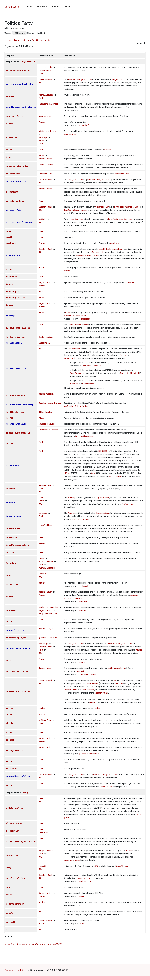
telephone (11, 768)
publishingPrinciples (18, 691)
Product (123, 355)
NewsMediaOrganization (80, 79)
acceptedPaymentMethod (18, 70)
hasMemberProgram (15, 395)
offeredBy (84, 586)
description (12, 831)
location (11, 563)
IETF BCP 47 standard (81, 519)
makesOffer (12, 584)
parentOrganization (17, 671)
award (9, 149)
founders (129, 282)
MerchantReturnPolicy (50, 403)
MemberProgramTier (48, 607)
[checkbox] (75, 43)
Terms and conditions (15, 970)
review (9, 708)
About (68, 6)
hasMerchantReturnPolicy (19, 404)
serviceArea (70, 134)
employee (11, 243)
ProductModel (89, 383)
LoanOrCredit (45, 67)
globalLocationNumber (18, 328)
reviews (98, 708)
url (8, 929)
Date (41, 201)
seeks (9, 714)
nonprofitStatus (15, 630)
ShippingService (47, 423)
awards (107, 149)
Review (42, 708)
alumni (9, 123)
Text (41, 73)
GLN (93, 473)
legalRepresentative (17, 545)
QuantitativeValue (48, 637)
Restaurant (97, 252)
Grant (41, 312)
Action (42, 902)
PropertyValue (46, 850)
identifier (12, 855)
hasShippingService (16, 423)
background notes (72, 860)
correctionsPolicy (16, 181)
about (82, 923)
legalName (11, 537)
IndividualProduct (91, 365)
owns (8, 660)
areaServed (12, 137)
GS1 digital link (74, 348)
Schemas (42, 6)
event (9, 269)
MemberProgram (46, 393)
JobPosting (127, 504)
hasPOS (9, 418)
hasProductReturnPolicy (76, 406)
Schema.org (11, 6)
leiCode (67, 473)
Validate (56, 6)
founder (10, 284)
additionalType (14, 808)
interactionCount (84, 436)
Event (41, 267)
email (9, 237)
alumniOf (84, 125)
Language (43, 513)
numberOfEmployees (16, 637)
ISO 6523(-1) (103, 451)
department (12, 191)
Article (43, 219)
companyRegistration (17, 166)
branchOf (79, 671)
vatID (111, 476)
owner (82, 662)
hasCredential (14, 343)
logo (8, 575)
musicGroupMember (73, 598)
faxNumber (11, 276)
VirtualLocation (47, 567)
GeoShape (43, 137)
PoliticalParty (41, 40)
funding (10, 315)
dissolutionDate (15, 201)
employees (115, 243)
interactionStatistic (18, 433)
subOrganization (116, 668)
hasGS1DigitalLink (16, 368)
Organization (21, 40)
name (8, 887)
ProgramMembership (48, 613)
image (9, 867)
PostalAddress (46, 94)
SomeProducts (77, 373)
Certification (46, 164)
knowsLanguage (13, 516)
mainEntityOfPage (15, 878)
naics (9, 621)
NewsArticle (88, 689)
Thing (7, 40)
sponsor (10, 740)
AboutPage (43, 643)
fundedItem (84, 318)
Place (41, 140)
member (9, 596)
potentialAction (15, 903)
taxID (118, 476)
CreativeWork (45, 79)
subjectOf (11, 922)
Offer (42, 582)
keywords (10, 488)
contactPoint (13, 173)
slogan (9, 732)
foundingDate (13, 291)
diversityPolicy (15, 210)
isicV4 (9, 443)
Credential (44, 343)
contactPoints (122, 173)
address (10, 96)
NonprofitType (46, 628)
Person (42, 122)
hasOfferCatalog (15, 412)
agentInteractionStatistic (21, 107)
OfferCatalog (45, 412)
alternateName (14, 823)
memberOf (84, 601)
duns (8, 231)
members (134, 595)
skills (9, 723)
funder (9, 305)
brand (9, 157)
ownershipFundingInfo (75, 315)
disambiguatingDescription (21, 841)
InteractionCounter (48, 104)
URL (40, 82)
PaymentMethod (46, 70)
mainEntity (85, 881)
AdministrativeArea (49, 131)
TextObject (44, 832)
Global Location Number (78, 324)
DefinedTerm (45, 485)
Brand (41, 155)
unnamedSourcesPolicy (18, 776)
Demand (42, 714)
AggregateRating (47, 116)
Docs (29, 6)
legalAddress (13, 528)
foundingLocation (15, 297)
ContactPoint (45, 173)
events (67, 270)
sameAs (9, 913)
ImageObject (45, 573)
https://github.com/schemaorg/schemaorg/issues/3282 (33, 943)
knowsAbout (12, 502)
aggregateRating (15, 116)
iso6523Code (12, 465)
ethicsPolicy (13, 255)
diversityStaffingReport (19, 222)
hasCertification (15, 337)
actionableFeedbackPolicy (20, 84)
